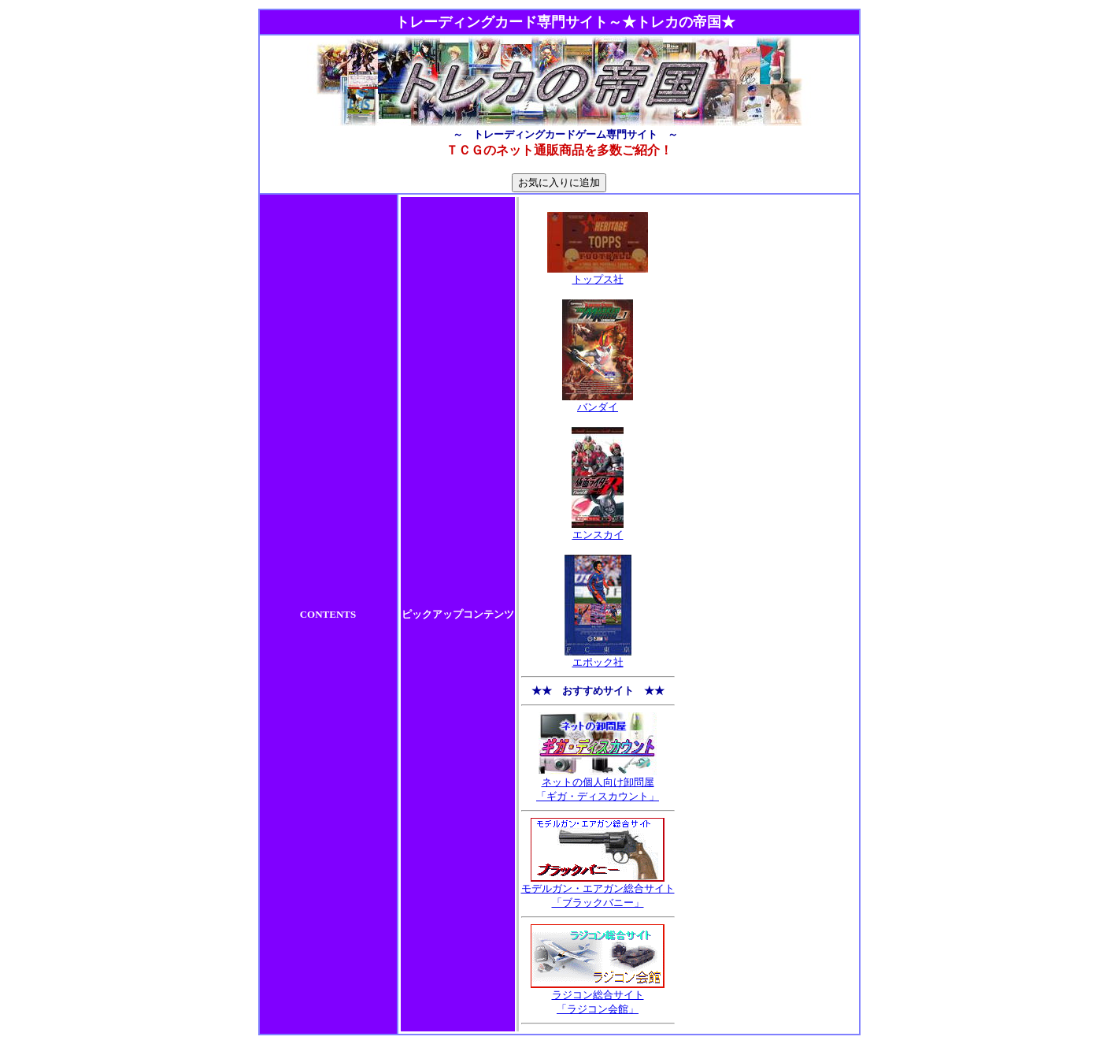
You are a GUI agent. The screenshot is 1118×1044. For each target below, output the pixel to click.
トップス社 (597, 274)
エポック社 (598, 657)
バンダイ (597, 402)
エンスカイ (598, 529)
